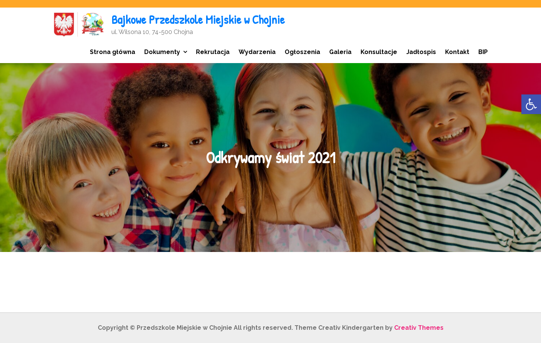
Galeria (340, 52)
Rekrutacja (213, 52)
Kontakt (457, 52)
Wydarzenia (257, 52)
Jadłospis (421, 52)
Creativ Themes (419, 327)
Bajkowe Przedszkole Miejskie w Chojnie (198, 19)
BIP (483, 52)
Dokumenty (162, 52)
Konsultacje (379, 52)
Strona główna (112, 52)
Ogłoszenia (302, 52)
